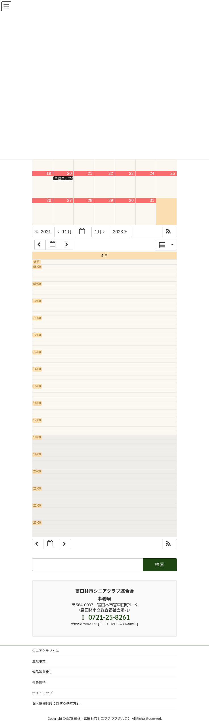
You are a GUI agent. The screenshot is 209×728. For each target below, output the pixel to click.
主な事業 (39, 661)
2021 (43, 231)
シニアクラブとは (45, 651)
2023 (121, 231)
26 (49, 200)
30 (131, 200)
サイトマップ (42, 693)
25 (172, 173)
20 (69, 173)
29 (110, 200)
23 (131, 173)
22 (110, 173)
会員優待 (39, 682)
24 (152, 173)
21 (90, 173)
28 (90, 200)
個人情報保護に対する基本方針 (56, 703)
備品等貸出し (42, 672)
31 (152, 200)
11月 (65, 231)
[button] (169, 232)
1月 (101, 231)
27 (69, 200)
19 (49, 173)
